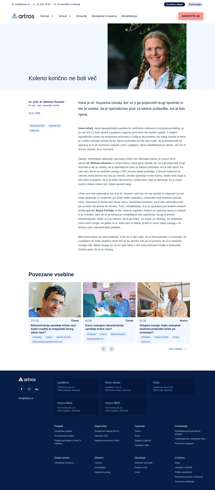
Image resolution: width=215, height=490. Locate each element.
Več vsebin (177, 348)
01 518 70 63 (43, 4)
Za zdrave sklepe (174, 4)
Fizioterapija (195, 4)
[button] (47, 16)
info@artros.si (22, 4)
